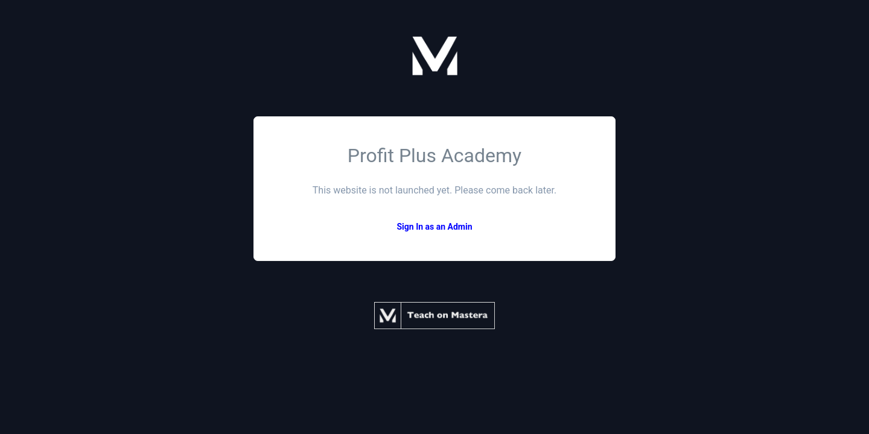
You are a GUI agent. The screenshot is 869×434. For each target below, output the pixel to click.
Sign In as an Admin (434, 226)
